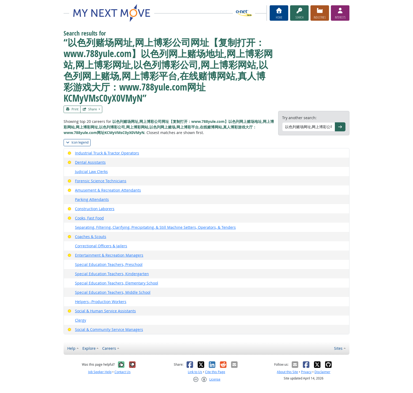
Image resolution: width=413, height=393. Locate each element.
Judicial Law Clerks (91, 171)
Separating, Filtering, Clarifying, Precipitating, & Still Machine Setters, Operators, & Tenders (155, 227)
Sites (338, 348)
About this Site (287, 372)
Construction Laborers (94, 208)
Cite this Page (215, 372)
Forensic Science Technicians (100, 180)
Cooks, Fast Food (89, 218)
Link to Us (195, 372)
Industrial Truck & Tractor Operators (107, 153)
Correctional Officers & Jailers (101, 245)
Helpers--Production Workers (100, 301)
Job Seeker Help (100, 372)
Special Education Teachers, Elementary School (116, 283)
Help (71, 348)
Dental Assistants (90, 162)
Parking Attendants (92, 199)
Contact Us (122, 372)
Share (90, 109)
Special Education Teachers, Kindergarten (112, 273)
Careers (109, 348)
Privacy (306, 372)
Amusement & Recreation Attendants (108, 190)
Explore (89, 348)
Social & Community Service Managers (109, 329)
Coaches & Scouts (90, 236)
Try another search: (299, 117)
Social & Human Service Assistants (105, 310)
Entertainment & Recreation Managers (109, 255)
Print (72, 109)
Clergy (80, 320)
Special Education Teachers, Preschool (109, 264)
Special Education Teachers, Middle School (112, 292)
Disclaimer (322, 372)
